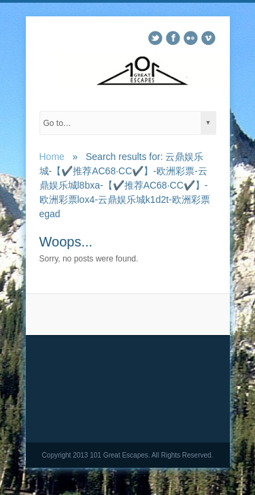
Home (52, 156)
